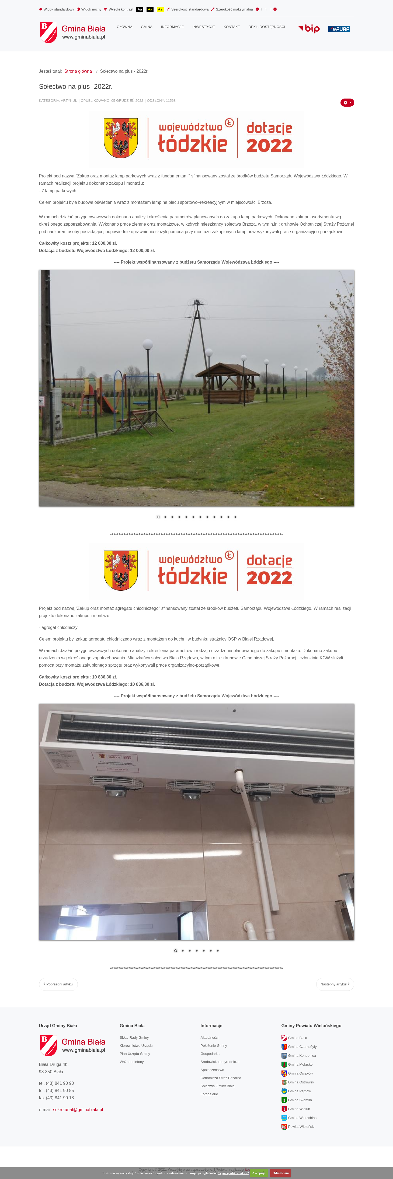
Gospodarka (210, 1054)
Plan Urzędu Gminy (135, 1054)
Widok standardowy (56, 9)
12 (235, 517)
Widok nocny (89, 9)
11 (228, 517)
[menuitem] (125, 27)
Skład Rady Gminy (134, 1037)
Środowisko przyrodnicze (220, 1062)
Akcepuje (258, 1173)
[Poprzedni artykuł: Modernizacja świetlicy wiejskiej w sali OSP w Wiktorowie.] (58, 984)
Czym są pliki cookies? (233, 1173)
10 (221, 517)
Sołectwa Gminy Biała (218, 1086)
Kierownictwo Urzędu (136, 1046)
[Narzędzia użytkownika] (347, 103)
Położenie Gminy (214, 1046)
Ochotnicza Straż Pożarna (221, 1078)
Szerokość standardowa (188, 9)
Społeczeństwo (212, 1070)
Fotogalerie (209, 1094)
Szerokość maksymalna (232, 9)
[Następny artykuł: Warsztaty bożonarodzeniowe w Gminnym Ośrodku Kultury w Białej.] (335, 984)
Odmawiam (281, 1173)
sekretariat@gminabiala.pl (78, 1109)
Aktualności (209, 1037)
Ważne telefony (132, 1062)
